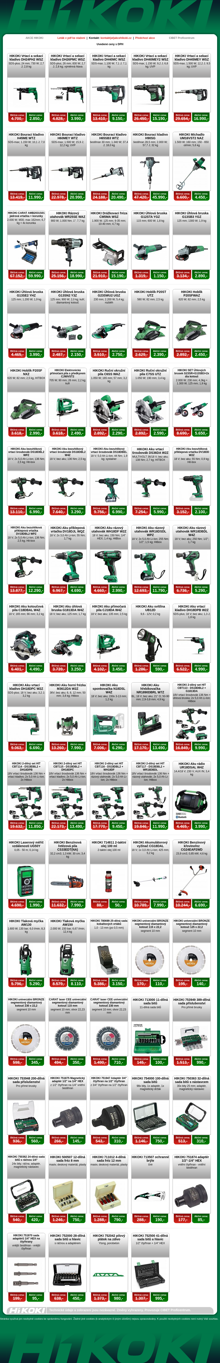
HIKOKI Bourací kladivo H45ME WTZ (26, 136)
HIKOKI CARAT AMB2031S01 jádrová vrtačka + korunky (26, 214)
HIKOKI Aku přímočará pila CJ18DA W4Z (109, 608)
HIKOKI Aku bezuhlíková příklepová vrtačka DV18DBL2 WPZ (26, 530)
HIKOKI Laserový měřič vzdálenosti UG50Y (26, 844)
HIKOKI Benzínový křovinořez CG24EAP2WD (191, 846)
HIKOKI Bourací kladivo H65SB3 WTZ (109, 136)
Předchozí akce (145, 38)
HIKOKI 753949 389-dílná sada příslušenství (191, 1001)
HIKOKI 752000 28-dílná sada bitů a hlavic (67, 1237)
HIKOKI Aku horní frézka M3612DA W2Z (67, 686)
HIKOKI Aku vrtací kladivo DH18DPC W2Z (26, 686)
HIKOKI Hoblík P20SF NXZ (26, 372)
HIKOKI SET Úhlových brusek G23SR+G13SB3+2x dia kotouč (191, 373)
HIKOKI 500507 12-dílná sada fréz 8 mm (67, 1158)
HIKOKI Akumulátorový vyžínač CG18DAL (150, 844)
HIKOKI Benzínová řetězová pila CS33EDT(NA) (67, 846)
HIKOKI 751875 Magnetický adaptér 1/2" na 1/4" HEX (67, 1080)
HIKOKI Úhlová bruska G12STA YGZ (150, 215)
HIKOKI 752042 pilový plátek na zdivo (109, 1237)
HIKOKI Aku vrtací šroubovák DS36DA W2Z (150, 450)
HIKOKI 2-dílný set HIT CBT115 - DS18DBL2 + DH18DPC (67, 766)
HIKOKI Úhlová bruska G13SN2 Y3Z (67, 293)
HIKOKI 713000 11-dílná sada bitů (150, 1001)
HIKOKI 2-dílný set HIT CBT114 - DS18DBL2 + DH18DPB (26, 766)
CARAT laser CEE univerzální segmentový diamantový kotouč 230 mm (109, 1002)
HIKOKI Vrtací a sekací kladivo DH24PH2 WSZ (26, 57)
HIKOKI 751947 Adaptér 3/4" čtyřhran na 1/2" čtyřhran (109, 1080)
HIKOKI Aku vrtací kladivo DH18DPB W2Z (192, 608)
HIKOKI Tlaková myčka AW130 (26, 922)
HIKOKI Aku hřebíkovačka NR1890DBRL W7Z (150, 688)
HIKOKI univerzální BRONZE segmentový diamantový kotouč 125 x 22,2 (191, 924)
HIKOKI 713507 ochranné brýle (150, 1158)
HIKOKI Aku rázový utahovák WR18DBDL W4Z (192, 531)
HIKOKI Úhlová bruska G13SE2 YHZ (26, 293)
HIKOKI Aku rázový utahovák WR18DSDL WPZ (150, 531)
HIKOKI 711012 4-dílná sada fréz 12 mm (109, 1158)
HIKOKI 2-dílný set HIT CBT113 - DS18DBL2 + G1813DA (192, 688)
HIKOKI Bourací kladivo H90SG (150, 136)
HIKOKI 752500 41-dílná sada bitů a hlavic (150, 1237)
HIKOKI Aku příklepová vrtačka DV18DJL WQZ (68, 529)
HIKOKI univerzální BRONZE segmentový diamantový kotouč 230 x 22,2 (26, 1002)
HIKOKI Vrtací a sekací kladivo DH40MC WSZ (109, 57)
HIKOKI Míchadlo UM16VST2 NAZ (192, 136)
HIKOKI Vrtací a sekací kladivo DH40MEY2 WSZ (150, 57)
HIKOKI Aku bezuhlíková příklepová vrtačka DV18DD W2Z (191, 452)
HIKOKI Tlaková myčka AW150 (68, 922)
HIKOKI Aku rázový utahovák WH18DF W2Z (108, 529)
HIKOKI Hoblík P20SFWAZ (192, 293)
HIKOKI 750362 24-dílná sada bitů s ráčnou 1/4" (26, 1158)
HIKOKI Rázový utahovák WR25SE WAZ (67, 215)
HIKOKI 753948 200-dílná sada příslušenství (26, 1080)
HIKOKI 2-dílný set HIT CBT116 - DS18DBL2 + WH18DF (109, 766)
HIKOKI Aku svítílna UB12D (150, 608)
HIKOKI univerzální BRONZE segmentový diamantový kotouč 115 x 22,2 (150, 924)
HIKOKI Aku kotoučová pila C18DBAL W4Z (26, 608)
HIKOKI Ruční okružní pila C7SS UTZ (150, 372)
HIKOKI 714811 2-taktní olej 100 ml (109, 844)
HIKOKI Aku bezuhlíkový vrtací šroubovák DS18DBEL (109, 450)
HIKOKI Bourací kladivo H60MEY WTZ (67, 136)
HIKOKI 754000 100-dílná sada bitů (150, 1080)
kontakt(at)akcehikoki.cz (116, 38)
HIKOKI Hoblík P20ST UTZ (150, 293)
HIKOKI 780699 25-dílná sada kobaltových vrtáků (109, 922)
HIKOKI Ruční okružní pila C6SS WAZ (109, 372)
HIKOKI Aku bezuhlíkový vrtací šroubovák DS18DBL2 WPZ (26, 452)
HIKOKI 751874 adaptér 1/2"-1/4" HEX (191, 1158)
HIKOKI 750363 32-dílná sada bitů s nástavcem (191, 1080)
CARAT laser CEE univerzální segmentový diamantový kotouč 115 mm (67, 1002)
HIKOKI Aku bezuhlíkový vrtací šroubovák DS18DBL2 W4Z (68, 452)
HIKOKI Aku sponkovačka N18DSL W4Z (109, 688)
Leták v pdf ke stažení (71, 38)
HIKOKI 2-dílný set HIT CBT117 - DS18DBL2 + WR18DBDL (150, 766)
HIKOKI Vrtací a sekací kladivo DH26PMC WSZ (67, 57)
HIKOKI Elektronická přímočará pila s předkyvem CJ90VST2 (67, 373)
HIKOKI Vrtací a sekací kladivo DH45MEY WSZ (192, 57)
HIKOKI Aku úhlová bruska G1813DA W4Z (67, 608)
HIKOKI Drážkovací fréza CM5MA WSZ (109, 215)
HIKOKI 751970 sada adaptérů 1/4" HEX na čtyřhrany (26, 1238)
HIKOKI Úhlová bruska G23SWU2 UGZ (109, 293)
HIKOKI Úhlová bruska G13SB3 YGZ (191, 215)
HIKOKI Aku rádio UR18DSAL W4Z (192, 765)
